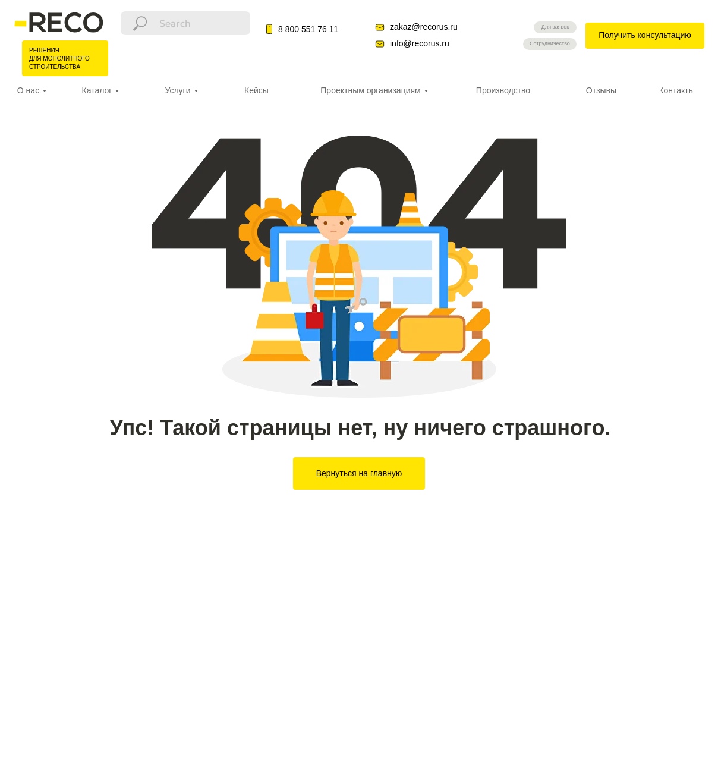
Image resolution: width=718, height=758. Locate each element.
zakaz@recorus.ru (424, 27)
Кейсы (256, 90)
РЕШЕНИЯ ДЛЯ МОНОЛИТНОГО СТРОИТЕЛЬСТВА (59, 58)
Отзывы (601, 90)
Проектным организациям (370, 90)
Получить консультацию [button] (645, 35)
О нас (28, 90)
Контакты (676, 90)
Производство (503, 90)
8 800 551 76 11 (308, 29)
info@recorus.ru (419, 43)
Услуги (177, 90)
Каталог (97, 90)
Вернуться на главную (359, 473)
